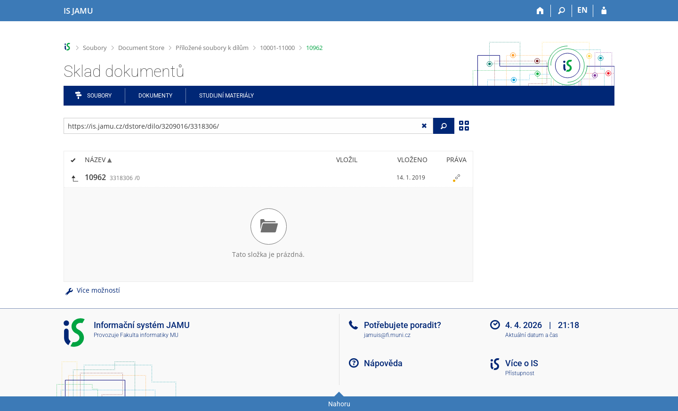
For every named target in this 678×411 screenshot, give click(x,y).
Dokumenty (155, 95)
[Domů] (540, 11)
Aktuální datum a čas (531, 335)
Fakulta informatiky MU (149, 335)
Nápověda (383, 363)
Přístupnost (519, 373)
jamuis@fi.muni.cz (387, 335)
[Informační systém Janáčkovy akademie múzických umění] (78, 11)
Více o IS (521, 363)
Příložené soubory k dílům (212, 47)
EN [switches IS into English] (582, 10)
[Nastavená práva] (456, 177)
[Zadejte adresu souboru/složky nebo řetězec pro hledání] (248, 126)
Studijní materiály (226, 95)
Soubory (95, 47)
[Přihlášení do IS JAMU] (603, 11)
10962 (314, 47)
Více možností (92, 290)
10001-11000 (277, 47)
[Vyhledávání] (561, 11)
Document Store (141, 47)
